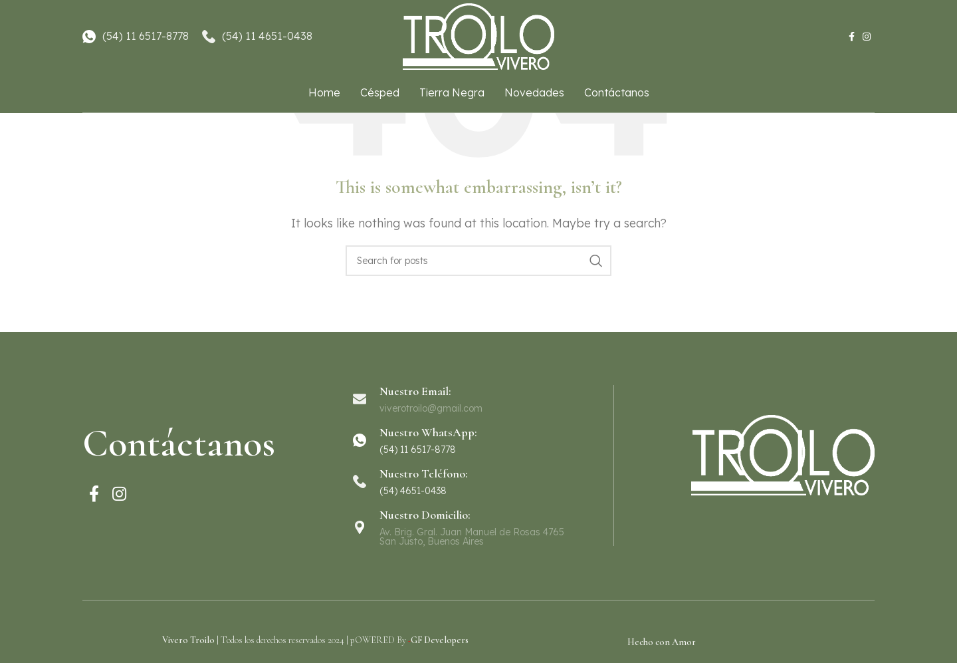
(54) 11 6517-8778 (145, 36)
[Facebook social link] (852, 37)
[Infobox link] (478, 440)
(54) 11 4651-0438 (267, 36)
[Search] (478, 260)
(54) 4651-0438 (413, 491)
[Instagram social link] (867, 37)
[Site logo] (478, 35)
